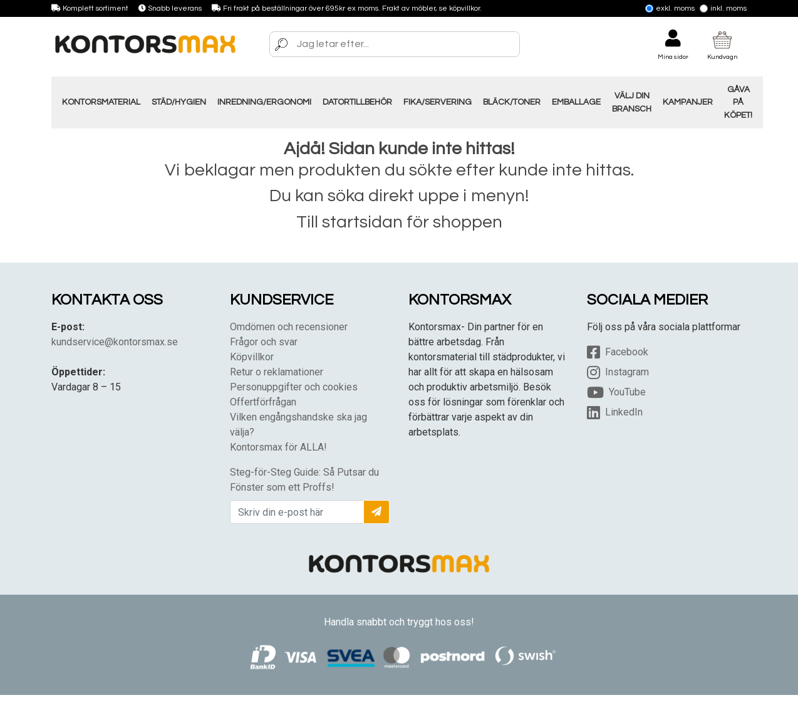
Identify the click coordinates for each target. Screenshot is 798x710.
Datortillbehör (357, 102)
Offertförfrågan (263, 402)
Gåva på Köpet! (738, 102)
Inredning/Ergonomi (264, 102)
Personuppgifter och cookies (294, 387)
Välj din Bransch (631, 102)
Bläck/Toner (512, 102)
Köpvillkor (252, 357)
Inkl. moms (723, 8)
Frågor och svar (264, 342)
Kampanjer (688, 102)
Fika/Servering (437, 102)
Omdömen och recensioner (289, 327)
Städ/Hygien (179, 102)
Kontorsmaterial (101, 102)
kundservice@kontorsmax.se (114, 342)
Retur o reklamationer (276, 372)
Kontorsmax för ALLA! (278, 447)
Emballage (576, 102)
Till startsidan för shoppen (399, 222)
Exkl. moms (670, 8)
